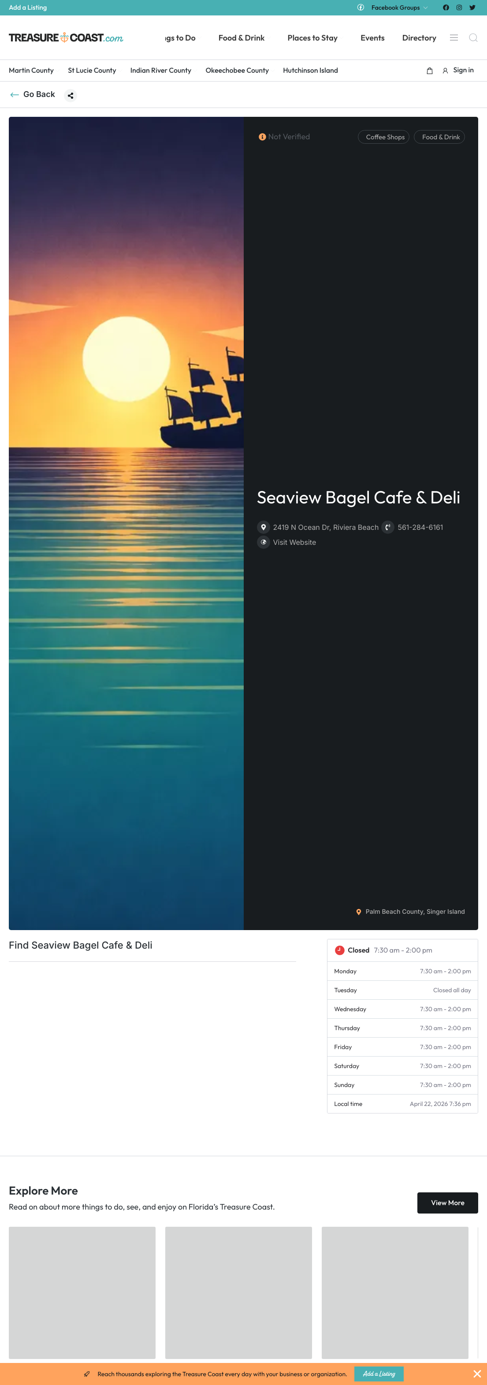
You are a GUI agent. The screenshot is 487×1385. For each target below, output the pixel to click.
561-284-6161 (412, 527)
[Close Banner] (477, 1374)
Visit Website (286, 542)
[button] (429, 70)
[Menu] (454, 37)
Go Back (32, 95)
